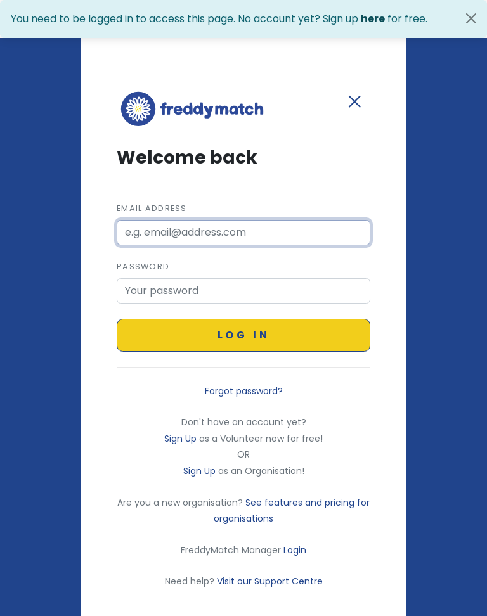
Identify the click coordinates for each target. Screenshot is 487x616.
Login (294, 550)
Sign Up (181, 438)
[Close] (471, 18)
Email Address (152, 208)
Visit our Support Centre (270, 581)
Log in (244, 335)
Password (143, 266)
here (373, 18)
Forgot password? (244, 391)
